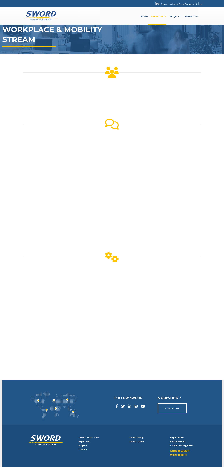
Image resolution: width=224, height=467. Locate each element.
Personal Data (177, 441)
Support (164, 4)
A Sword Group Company (182, 4)
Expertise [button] (158, 16)
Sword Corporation (89, 437)
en (201, 4)
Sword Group (136, 437)
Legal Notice (177, 437)
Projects (174, 16)
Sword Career (136, 441)
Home (144, 16)
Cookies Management (182, 445)
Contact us (191, 16)
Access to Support (179, 450)
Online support (178, 454)
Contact (83, 449)
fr (197, 4)
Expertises (84, 441)
